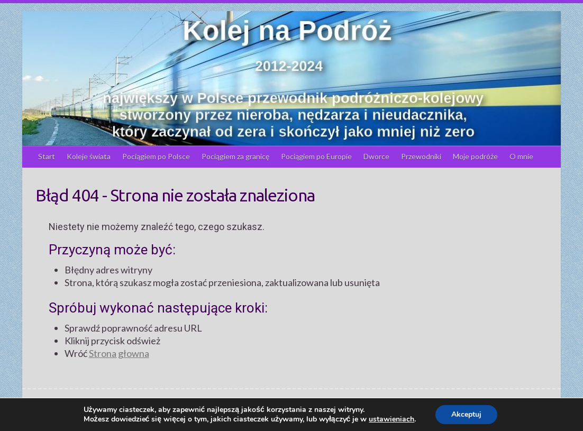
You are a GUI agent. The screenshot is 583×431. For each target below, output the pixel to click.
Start (46, 156)
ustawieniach (391, 419)
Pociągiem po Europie (316, 156)
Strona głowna (119, 353)
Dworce (376, 156)
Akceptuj (466, 414)
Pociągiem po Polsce (156, 156)
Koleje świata (89, 156)
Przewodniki (421, 156)
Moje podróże (475, 156)
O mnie (521, 156)
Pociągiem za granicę (235, 156)
